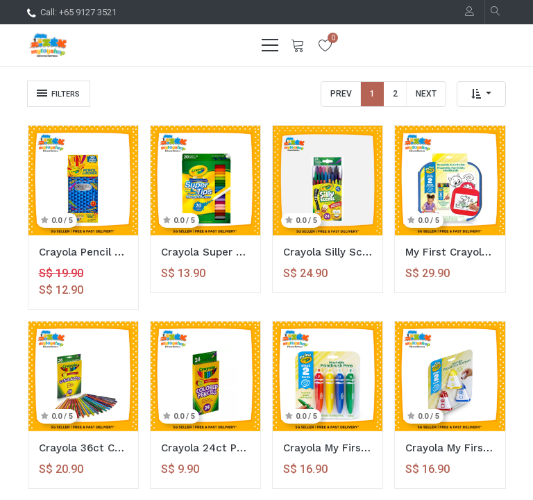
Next (426, 94)
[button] (481, 94)
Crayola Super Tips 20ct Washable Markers (205, 252)
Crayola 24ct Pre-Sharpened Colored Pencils (205, 448)
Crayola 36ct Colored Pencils (83, 448)
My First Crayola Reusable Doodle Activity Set (449, 252)
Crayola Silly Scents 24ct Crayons (327, 252)
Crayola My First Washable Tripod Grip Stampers (449, 448)
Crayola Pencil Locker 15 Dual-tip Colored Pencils (83, 252)
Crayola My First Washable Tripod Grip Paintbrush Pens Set (327, 448)
